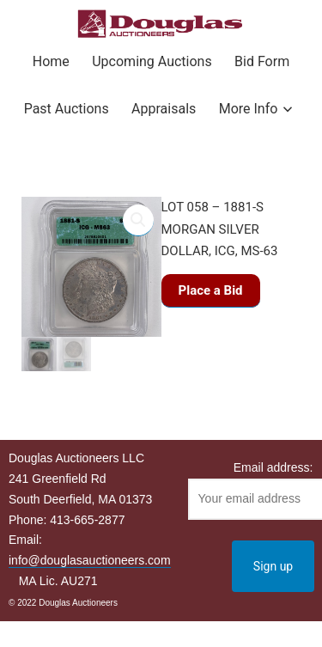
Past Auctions (66, 109)
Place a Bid (211, 290)
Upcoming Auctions (151, 61)
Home (51, 61)
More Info (248, 109)
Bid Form (261, 61)
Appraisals (163, 109)
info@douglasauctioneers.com (90, 560)
